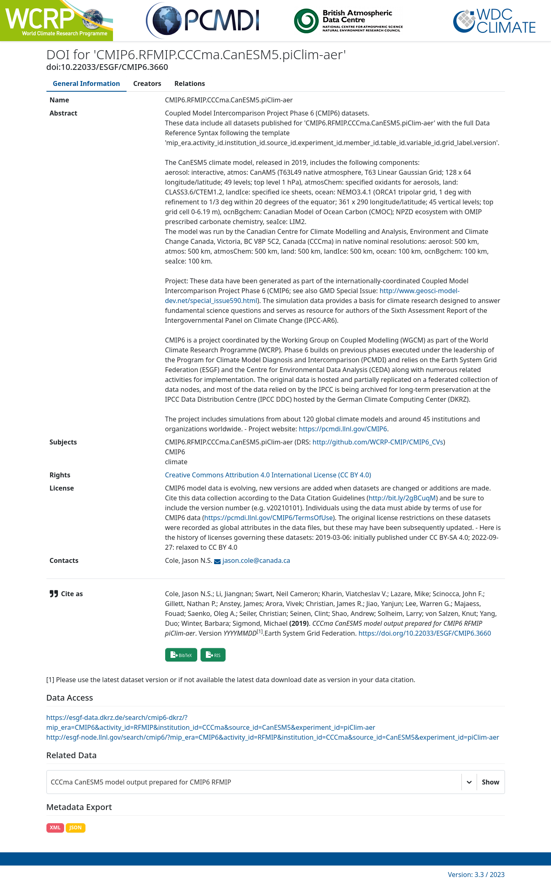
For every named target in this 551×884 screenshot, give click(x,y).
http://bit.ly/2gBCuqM (402, 497)
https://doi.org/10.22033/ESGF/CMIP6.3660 (424, 633)
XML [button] (55, 827)
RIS (213, 654)
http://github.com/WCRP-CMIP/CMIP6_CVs (378, 442)
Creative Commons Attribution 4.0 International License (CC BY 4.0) (268, 474)
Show (491, 782)
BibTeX (181, 654)
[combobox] (52, 782)
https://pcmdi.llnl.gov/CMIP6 (343, 428)
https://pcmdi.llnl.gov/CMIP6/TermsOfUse (268, 517)
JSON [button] (75, 827)
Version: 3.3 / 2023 (476, 874)
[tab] (86, 83)
